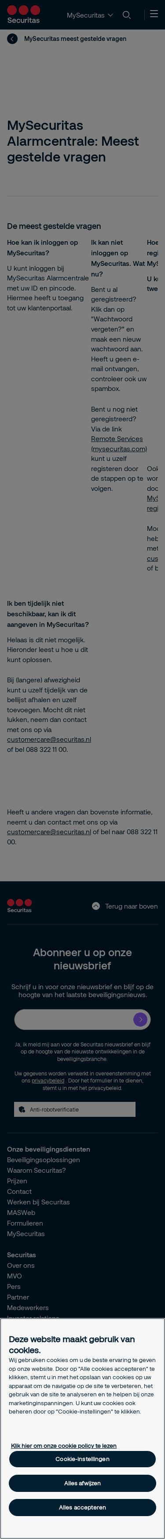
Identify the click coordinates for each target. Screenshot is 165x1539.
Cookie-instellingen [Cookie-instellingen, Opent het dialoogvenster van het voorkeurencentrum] (82, 1458)
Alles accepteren (82, 1507)
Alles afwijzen (82, 1483)
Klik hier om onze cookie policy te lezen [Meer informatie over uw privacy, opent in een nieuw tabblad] (64, 1445)
